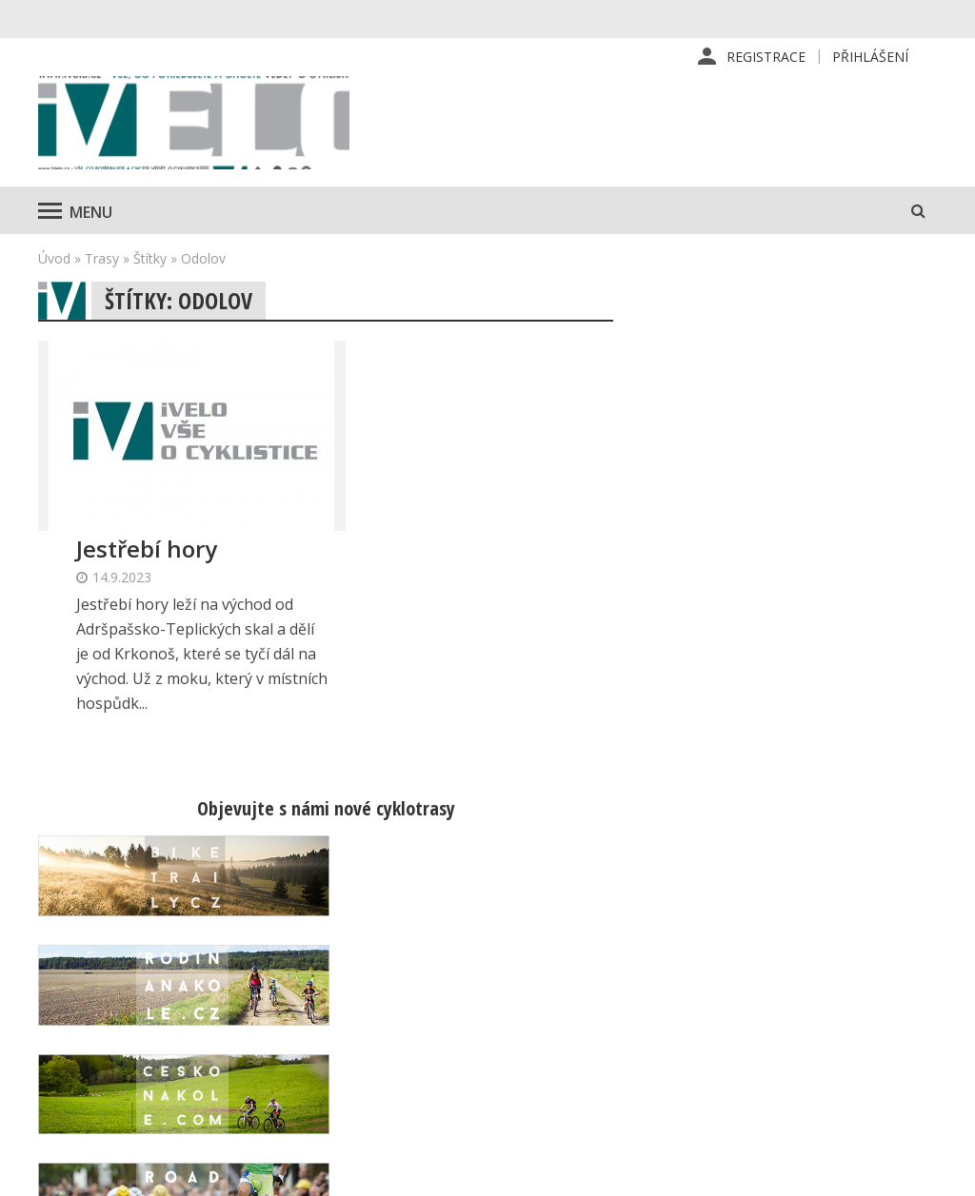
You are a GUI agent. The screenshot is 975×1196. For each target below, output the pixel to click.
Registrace (766, 57)
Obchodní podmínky (608, 1068)
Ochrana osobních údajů (622, 1098)
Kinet (918, 1171)
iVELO (200, 124)
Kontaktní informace (825, 977)
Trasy (102, 262)
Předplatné (580, 977)
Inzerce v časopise (605, 1007)
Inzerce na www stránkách (630, 1038)
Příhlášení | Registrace (834, 946)
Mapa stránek (804, 1007)
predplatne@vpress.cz (395, 1075)
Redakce (572, 946)
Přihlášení (870, 57)
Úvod (54, 262)
